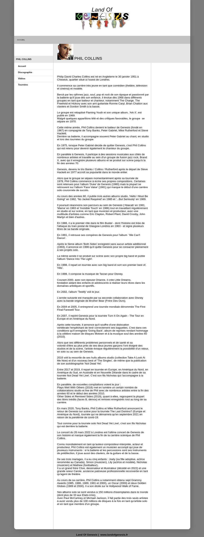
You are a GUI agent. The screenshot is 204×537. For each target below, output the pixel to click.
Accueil (22, 66)
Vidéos (21, 78)
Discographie (25, 72)
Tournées (23, 84)
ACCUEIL (21, 40)
